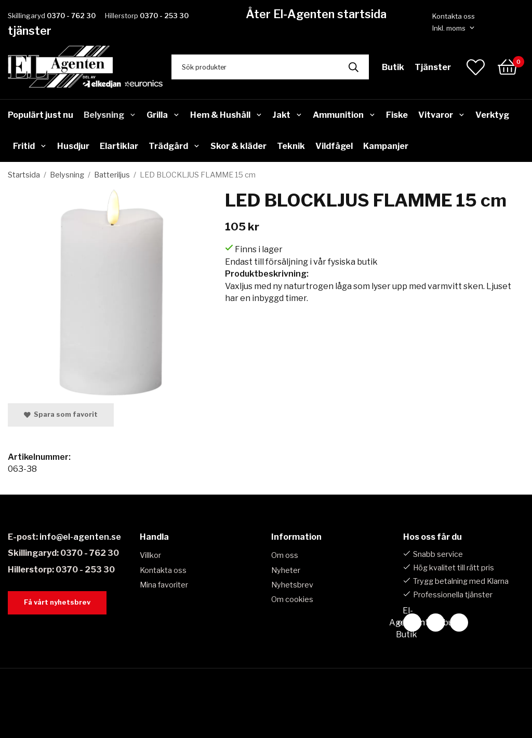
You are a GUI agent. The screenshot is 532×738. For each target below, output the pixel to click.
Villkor (150, 555)
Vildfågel (334, 146)
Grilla (163, 115)
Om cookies (292, 599)
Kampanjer (385, 146)
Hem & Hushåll (226, 115)
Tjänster (433, 67)
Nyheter (285, 570)
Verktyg (492, 115)
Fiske (397, 115)
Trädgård (174, 146)
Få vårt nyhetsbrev (57, 602)
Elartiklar (119, 146)
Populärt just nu (40, 115)
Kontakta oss (453, 16)
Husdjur (73, 146)
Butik (393, 67)
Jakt (287, 115)
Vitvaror (441, 115)
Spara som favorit (61, 414)
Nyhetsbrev (292, 585)
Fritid (30, 146)
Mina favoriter (164, 585)
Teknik (291, 146)
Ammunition (344, 115)
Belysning (110, 115)
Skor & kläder (238, 146)
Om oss (284, 555)
